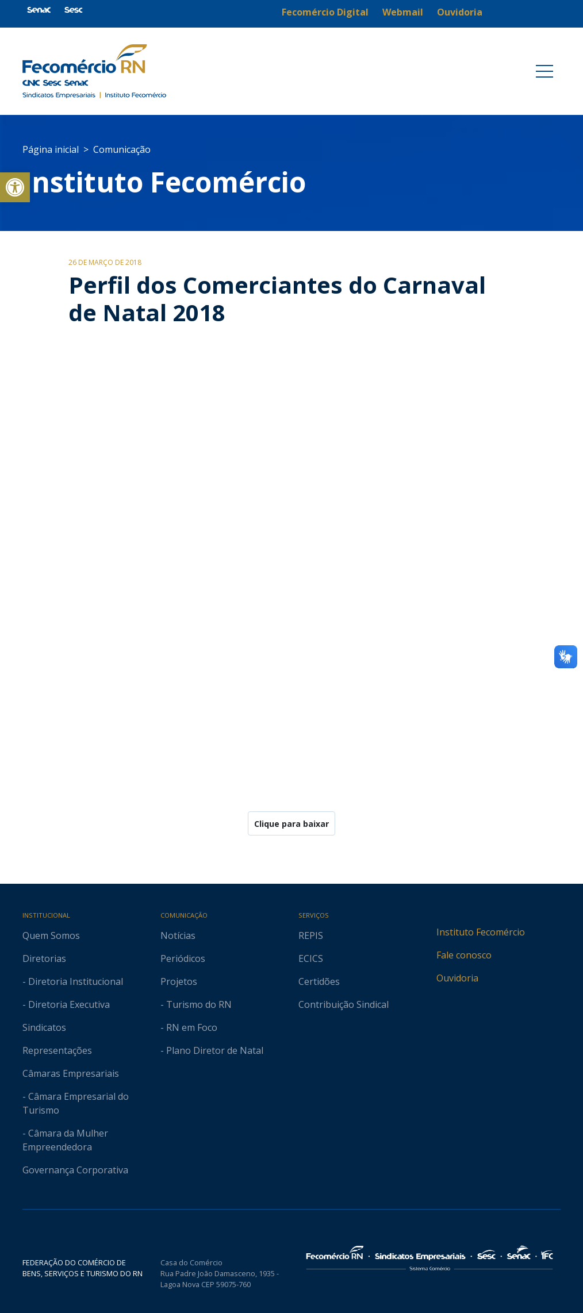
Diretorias (44, 958)
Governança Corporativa (75, 1170)
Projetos (178, 981)
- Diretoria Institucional (72, 981)
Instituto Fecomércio (480, 932)
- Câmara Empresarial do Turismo (75, 1103)
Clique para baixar (291, 823)
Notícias (177, 935)
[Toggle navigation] (544, 71)
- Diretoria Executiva (66, 1004)
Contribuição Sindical (343, 1004)
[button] (15, 187)
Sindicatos (44, 1027)
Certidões (319, 981)
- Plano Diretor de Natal (211, 1050)
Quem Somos (51, 935)
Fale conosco (464, 955)
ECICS (310, 958)
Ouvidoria (457, 978)
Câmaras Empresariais (70, 1073)
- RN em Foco (188, 1027)
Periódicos (182, 958)
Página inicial (50, 149)
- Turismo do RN (196, 1004)
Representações (57, 1050)
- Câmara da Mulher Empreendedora (65, 1140)
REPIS (310, 935)
